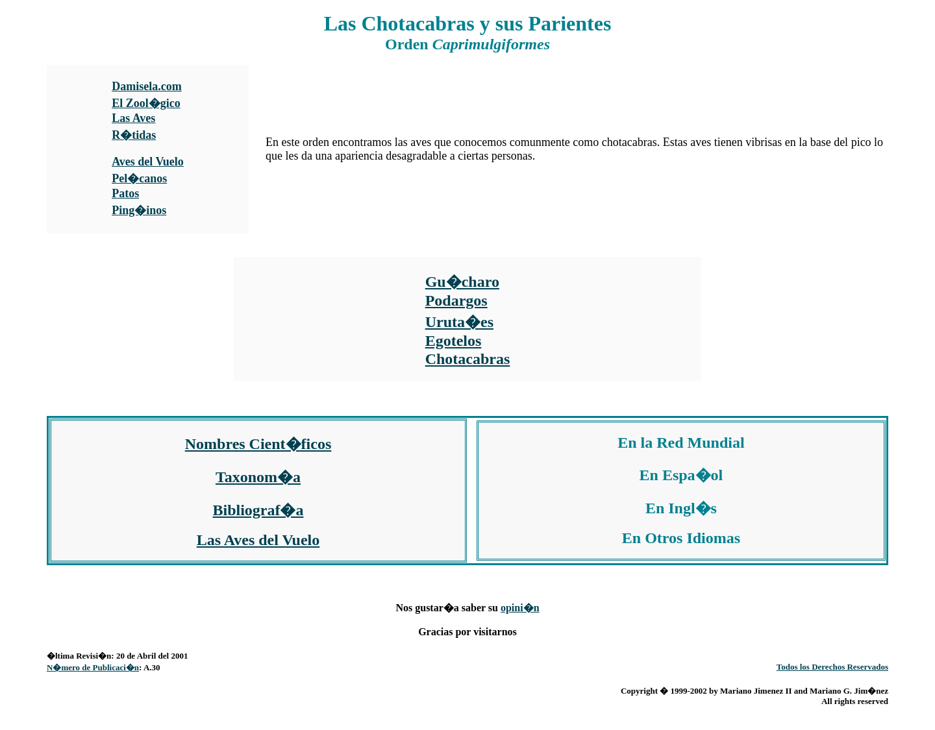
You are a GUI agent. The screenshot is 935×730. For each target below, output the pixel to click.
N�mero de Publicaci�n (93, 667)
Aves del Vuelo (148, 161)
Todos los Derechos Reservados (832, 667)
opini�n (520, 607)
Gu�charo (462, 281)
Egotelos (453, 340)
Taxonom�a (258, 476)
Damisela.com (146, 86)
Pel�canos (139, 178)
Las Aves (133, 118)
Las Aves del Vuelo (258, 539)
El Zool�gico (146, 103)
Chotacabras (467, 358)
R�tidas (134, 134)
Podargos (456, 300)
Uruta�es (459, 321)
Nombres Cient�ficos (258, 443)
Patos (125, 193)
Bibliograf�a (257, 510)
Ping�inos (139, 210)
